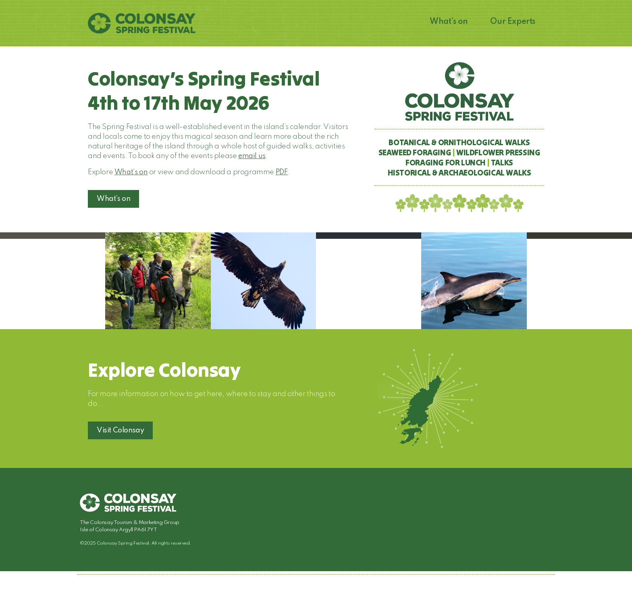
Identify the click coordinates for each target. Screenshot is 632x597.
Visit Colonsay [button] (120, 430)
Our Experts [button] (512, 22)
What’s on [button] (449, 22)
